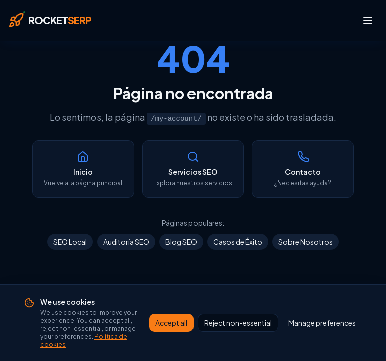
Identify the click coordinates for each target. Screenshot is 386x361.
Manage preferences (322, 335)
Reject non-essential (238, 335)
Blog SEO (181, 241)
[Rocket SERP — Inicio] (49, 20)
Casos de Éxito (237, 241)
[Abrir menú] (368, 20)
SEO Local (70, 241)
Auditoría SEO (126, 241)
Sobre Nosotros (305, 241)
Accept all (171, 335)
